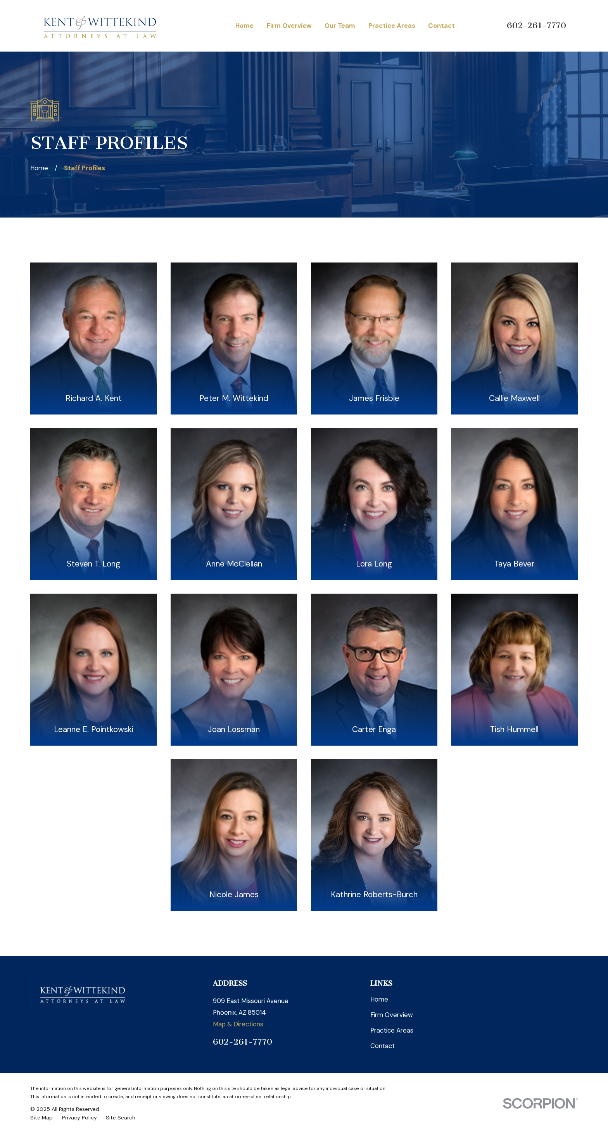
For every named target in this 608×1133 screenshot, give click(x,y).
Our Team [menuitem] (340, 25)
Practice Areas (391, 1030)
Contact (382, 1045)
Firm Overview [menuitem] (289, 25)
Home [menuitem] (244, 25)
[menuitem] (41, 1117)
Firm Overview (391, 1014)
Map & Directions (238, 1024)
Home (379, 999)
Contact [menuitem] (441, 25)
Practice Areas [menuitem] (391, 25)
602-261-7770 (536, 26)
